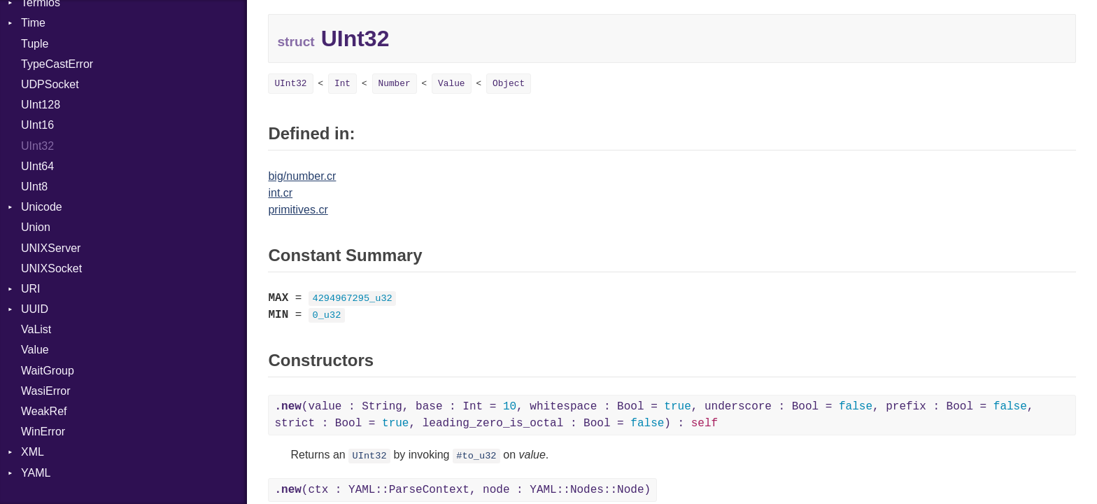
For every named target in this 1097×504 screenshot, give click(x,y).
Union (35, 227)
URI (31, 289)
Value (35, 350)
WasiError (46, 391)
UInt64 (37, 166)
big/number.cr (302, 176)
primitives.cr (297, 210)
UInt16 (37, 125)
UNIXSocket (51, 268)
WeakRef (44, 411)
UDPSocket (50, 84)
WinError (43, 432)
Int (342, 83)
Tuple (34, 44)
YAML (35, 473)
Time (33, 23)
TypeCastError (57, 64)
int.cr (280, 193)
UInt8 (34, 186)
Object (509, 83)
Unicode (41, 207)
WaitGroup (47, 371)
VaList (36, 329)
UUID (34, 309)
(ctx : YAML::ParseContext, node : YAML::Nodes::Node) (462, 490)
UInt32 (37, 146)
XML (32, 452)
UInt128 (40, 105)
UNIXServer (50, 248)
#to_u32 (476, 456)
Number (394, 83)
